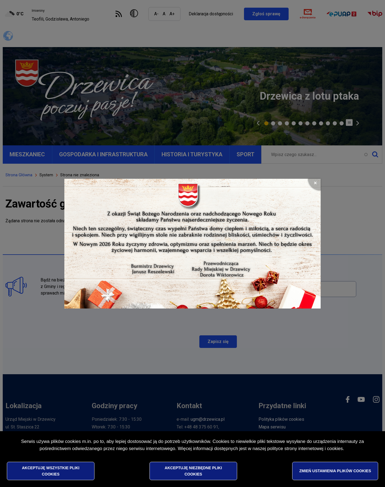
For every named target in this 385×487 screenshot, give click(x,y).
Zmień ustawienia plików (335, 472)
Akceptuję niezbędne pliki (193, 472)
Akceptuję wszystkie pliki (50, 472)
